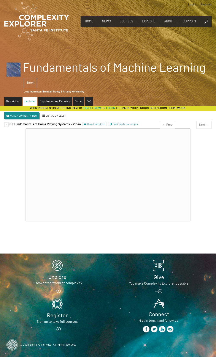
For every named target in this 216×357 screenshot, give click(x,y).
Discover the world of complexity (57, 283)
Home (89, 21)
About (169, 21)
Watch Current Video (23, 115)
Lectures (29, 101)
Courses (126, 21)
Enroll (30, 82)
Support (190, 21)
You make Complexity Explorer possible (159, 283)
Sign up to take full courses (57, 321)
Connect (159, 314)
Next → (204, 124)
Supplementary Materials (55, 101)
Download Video (96, 124)
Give (159, 277)
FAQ (89, 101)
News (106, 21)
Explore (149, 21)
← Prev (167, 124)
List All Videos (55, 115)
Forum (79, 101)
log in (110, 108)
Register (206, 4)
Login (192, 4)
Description (13, 101)
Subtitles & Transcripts (125, 124)
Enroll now (92, 108)
